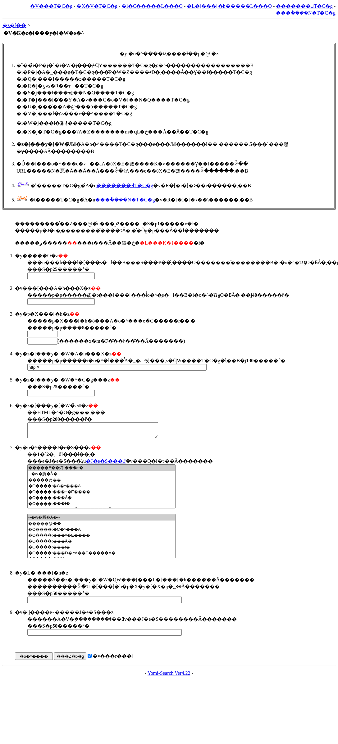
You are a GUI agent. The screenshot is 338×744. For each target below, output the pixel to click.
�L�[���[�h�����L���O (229, 6)
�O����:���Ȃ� (101, 500)
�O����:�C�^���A (101, 489)
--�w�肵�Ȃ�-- (101, 477)
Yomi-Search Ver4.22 (169, 676)
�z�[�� (14, 25)
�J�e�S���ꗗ (106, 464)
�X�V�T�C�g (96, 6)
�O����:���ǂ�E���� (101, 495)
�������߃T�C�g (304, 6)
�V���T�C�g (51, 6)
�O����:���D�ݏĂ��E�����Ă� (101, 556)
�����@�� (101, 483)
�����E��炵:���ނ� (101, 470)
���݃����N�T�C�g (306, 13)
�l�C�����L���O (151, 6)
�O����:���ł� (101, 506)
